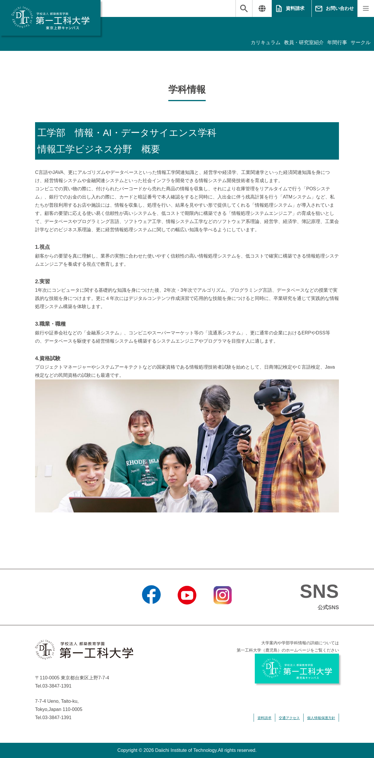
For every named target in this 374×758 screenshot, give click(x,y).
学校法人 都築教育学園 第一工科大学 (50, 18)
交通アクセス (289, 718)
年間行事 (335, 43)
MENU (365, 8)
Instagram (223, 611)
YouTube (187, 611)
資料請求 (295, 8)
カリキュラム (260, 43)
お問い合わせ (340, 8)
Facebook (151, 611)
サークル (359, 43)
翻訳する (261, 8)
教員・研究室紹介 (300, 43)
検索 (244, 8)
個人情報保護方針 (321, 718)
